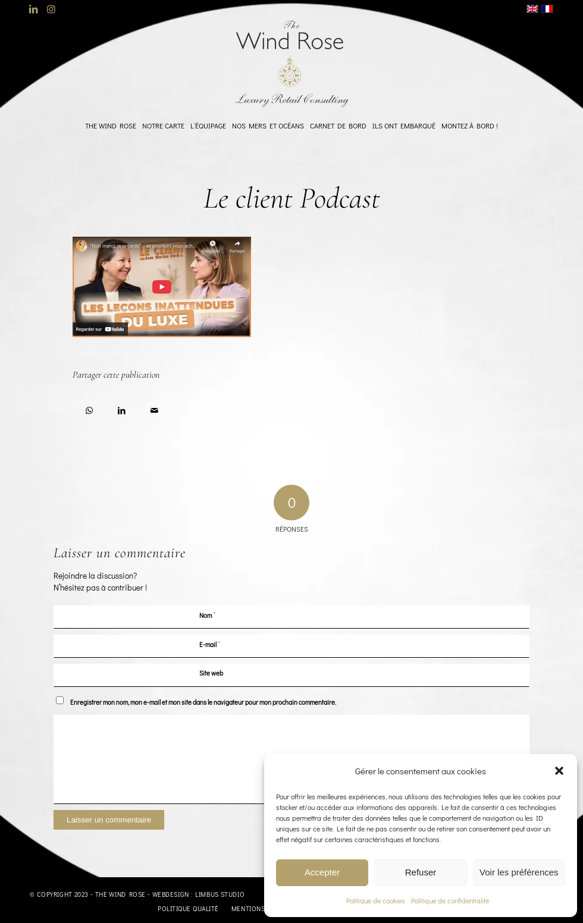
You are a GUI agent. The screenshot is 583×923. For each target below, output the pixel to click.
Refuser (421, 872)
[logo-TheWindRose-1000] (291, 64)
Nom (207, 615)
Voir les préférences (519, 872)
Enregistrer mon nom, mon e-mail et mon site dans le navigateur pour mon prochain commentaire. (203, 702)
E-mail (210, 644)
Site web (211, 672)
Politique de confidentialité (450, 900)
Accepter (322, 872)
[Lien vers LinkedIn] (33, 9)
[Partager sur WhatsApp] (89, 408)
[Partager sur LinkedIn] (121, 408)
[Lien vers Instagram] (51, 9)
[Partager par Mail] (154, 408)
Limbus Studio (220, 894)
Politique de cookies (375, 900)
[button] (559, 771)
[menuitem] (110, 125)
